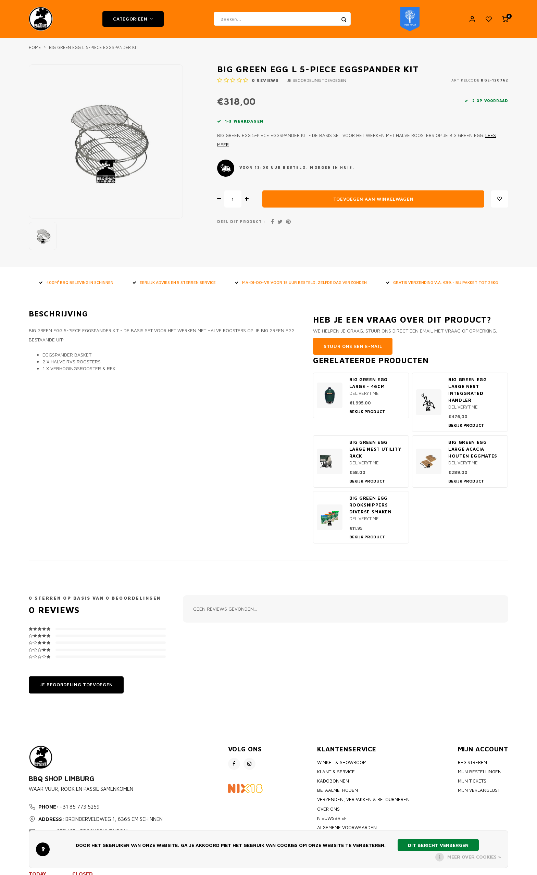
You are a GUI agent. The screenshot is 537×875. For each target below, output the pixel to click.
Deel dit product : (241, 222)
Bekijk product (367, 411)
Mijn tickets (472, 781)
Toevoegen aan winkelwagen (373, 199)
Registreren (472, 762)
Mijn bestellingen (479, 771)
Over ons (328, 809)
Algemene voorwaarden (347, 827)
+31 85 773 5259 (80, 807)
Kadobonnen (333, 781)
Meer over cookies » (474, 857)
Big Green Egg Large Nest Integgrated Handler (467, 390)
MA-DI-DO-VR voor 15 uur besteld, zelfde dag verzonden (301, 282)
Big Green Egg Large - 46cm (368, 383)
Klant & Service (336, 771)
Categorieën (133, 19)
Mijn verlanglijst (479, 790)
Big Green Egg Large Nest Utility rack (375, 449)
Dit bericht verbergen (438, 845)
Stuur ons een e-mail (353, 346)
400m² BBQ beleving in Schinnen (76, 282)
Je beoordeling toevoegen (316, 80)
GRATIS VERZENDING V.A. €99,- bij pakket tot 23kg (442, 282)
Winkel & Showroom (341, 762)
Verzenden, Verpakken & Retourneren (363, 799)
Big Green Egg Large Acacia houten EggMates (472, 449)
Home (35, 47)
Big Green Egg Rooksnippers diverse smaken (370, 504)
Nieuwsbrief (332, 818)
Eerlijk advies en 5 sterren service (174, 282)
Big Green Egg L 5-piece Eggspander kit (93, 47)
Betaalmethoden (337, 790)
